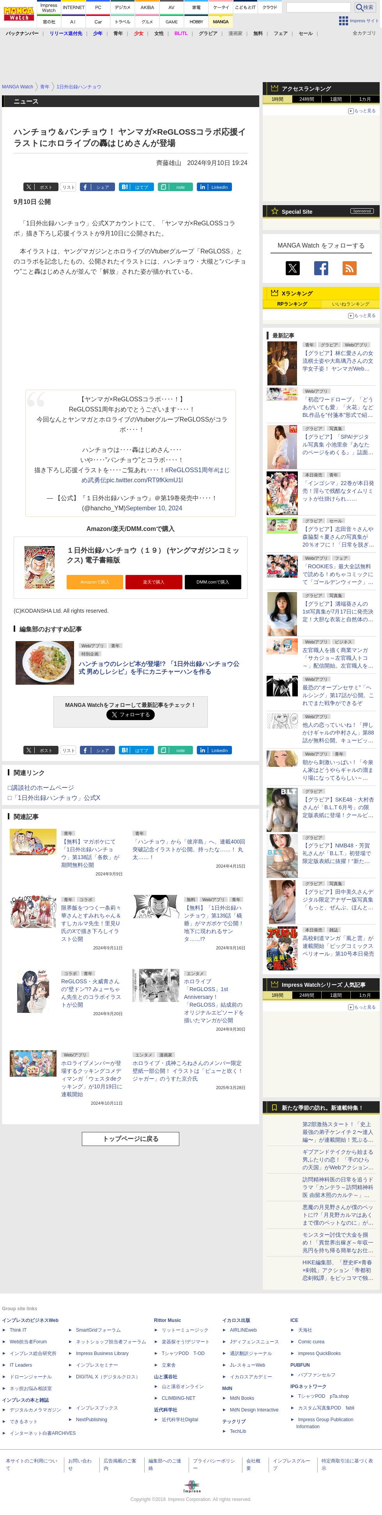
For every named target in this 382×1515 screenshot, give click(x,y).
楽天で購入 (153, 582)
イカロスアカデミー (251, 1377)
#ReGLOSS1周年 (189, 470)
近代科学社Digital (180, 1419)
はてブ (141, 187)
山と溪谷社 (165, 1377)
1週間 (336, 99)
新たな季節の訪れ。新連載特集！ (323, 1108)
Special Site (297, 212)
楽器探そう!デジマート (186, 1342)
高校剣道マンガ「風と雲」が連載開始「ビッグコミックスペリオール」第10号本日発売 (338, 946)
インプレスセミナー (97, 1365)
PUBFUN (300, 1365)
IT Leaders (21, 1365)
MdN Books (242, 1398)
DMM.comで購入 (212, 582)
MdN (227, 1388)
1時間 (278, 99)
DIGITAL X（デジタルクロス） (108, 1377)
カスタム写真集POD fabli (326, 1408)
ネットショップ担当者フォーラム (111, 1342)
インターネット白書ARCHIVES (43, 1433)
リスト (68, 187)
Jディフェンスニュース (254, 1342)
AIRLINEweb (243, 1330)
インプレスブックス (97, 1408)
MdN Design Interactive (254, 1410)
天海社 (305, 1330)
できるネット (24, 1421)
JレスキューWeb (247, 1365)
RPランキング (292, 304)
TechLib (238, 1431)
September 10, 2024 (154, 508)
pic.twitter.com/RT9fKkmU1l (144, 480)
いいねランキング (351, 304)
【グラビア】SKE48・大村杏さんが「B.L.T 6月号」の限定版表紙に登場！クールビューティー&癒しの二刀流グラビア (338, 815)
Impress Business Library (102, 1353)
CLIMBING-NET (178, 1398)
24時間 (306, 99)
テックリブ (234, 1421)
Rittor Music (167, 1320)
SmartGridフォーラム (98, 1330)
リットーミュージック (185, 1330)
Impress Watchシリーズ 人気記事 (324, 985)
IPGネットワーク (308, 1386)
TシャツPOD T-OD (183, 1353)
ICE (294, 1320)
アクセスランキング (306, 89)
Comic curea (311, 1342)
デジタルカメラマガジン (35, 1410)
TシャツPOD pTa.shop (323, 1396)
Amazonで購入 (95, 582)
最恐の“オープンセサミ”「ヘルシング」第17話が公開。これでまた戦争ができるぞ (338, 695)
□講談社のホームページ (41, 787)
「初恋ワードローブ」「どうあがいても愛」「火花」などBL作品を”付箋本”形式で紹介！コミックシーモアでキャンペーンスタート (337, 415)
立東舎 (169, 1365)
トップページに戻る (131, 1138)
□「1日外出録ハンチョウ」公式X (54, 797)
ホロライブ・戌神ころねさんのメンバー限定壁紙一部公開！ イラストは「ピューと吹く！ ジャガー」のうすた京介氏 (188, 1071)
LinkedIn (220, 187)
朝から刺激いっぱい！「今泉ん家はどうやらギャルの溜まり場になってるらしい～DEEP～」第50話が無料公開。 (337, 777)
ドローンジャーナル (31, 1377)
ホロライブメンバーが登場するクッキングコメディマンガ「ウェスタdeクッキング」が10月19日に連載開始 (91, 1078)
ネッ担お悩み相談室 (31, 1388)
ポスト (46, 187)
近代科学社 (165, 1410)
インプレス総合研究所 (33, 1353)
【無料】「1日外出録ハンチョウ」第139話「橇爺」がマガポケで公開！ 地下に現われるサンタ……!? (214, 923)
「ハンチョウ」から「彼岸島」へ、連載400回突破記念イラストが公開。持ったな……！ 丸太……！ (189, 849)
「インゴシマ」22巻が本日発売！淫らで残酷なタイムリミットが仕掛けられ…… (338, 491)
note (181, 187)
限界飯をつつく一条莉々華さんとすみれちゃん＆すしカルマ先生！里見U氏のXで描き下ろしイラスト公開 (91, 923)
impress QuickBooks (319, 1353)
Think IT (18, 1330)
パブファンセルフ (317, 1375)
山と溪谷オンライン (183, 1386)
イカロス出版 (236, 1320)
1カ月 (365, 99)
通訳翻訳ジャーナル (251, 1353)
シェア (102, 187)
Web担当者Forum (28, 1342)
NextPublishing (91, 1419)
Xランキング (297, 293)
